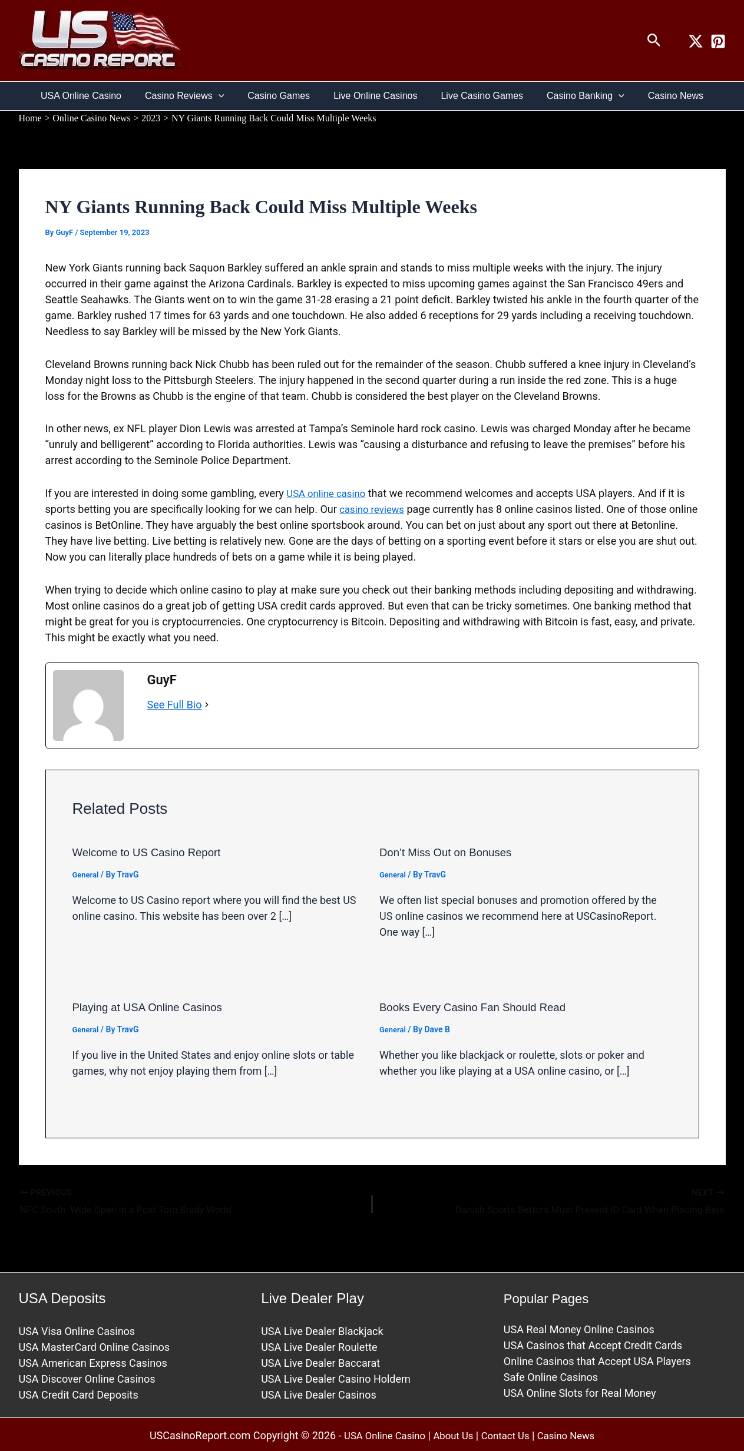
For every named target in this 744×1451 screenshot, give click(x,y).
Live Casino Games (477, 96)
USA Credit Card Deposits (78, 1393)
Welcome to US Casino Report (152, 852)
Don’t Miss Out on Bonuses (450, 852)
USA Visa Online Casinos (77, 1329)
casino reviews (374, 509)
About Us (452, 1433)
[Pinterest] (718, 41)
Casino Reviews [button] (193, 96)
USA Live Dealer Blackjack (322, 1329)
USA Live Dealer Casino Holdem (336, 1377)
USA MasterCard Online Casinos (94, 1345)
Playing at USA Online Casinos (153, 1006)
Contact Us (508, 1433)
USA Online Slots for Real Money (580, 1391)
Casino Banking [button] (576, 96)
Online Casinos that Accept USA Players (597, 1359)
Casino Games (283, 96)
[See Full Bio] (206, 704)
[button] (654, 41)
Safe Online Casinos (551, 1375)
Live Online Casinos (375, 96)
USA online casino (329, 493)
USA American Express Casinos (93, 1361)
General (86, 874)
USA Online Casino (95, 96)
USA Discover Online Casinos (87, 1377)
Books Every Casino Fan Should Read (479, 1006)
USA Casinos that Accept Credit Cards (593, 1343)
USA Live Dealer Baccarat (320, 1361)
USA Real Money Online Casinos (579, 1327)
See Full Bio (174, 704)
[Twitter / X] (695, 41)
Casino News (661, 96)
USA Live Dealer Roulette (319, 1345)
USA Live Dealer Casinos (318, 1393)
